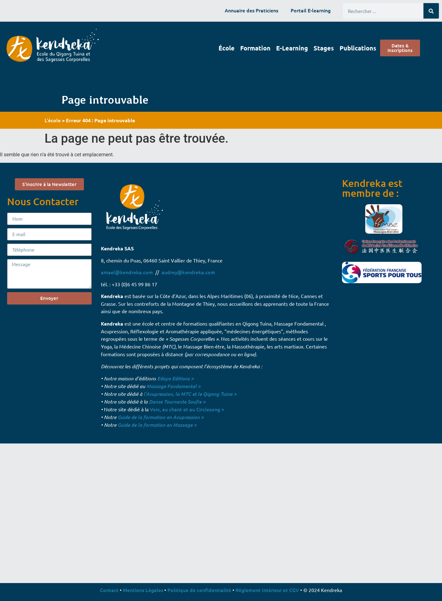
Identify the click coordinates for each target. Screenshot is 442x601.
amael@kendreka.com (127, 272)
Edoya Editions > (175, 378)
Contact (109, 589)
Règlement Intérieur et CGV (267, 589)
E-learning (292, 48)
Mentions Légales (143, 589)
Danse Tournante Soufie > (177, 401)
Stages (324, 48)
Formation (255, 48)
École (227, 48)
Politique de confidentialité (199, 589)
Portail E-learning (311, 10)
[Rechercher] (431, 11)
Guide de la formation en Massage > (157, 425)
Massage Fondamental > (173, 386)
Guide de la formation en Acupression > (161, 417)
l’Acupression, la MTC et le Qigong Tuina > (190, 394)
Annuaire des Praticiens (251, 10)
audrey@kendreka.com (188, 272)
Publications (358, 48)
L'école (53, 120)
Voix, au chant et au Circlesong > (187, 409)
